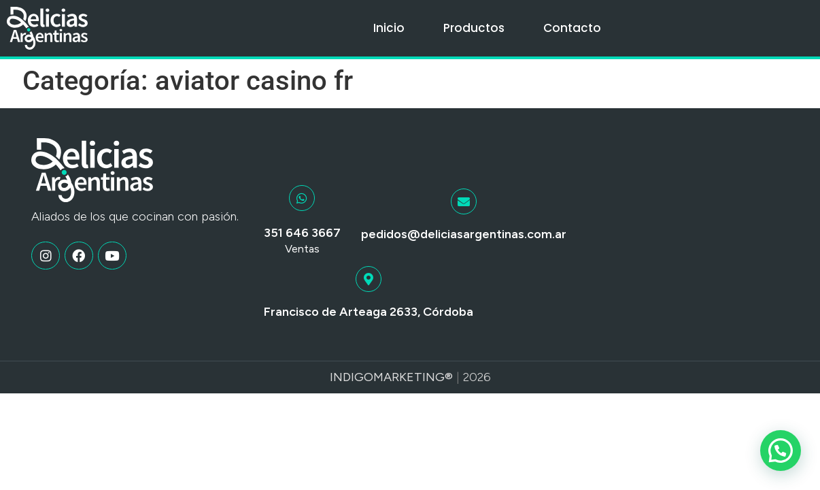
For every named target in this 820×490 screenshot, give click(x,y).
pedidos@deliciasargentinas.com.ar (463, 234)
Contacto (572, 28)
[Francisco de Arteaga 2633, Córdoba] (368, 279)
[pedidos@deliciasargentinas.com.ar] (464, 201)
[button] (780, 450)
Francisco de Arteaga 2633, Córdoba (368, 311)
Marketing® (413, 377)
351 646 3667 (302, 232)
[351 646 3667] (302, 198)
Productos (474, 28)
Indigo (351, 377)
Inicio (389, 28)
